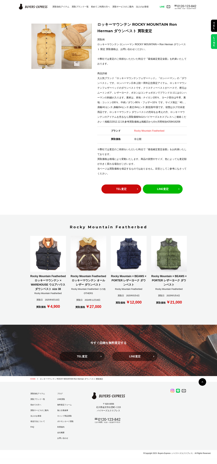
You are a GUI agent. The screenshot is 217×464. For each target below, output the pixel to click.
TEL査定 (121, 189)
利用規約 (60, 427)
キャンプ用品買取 (64, 416)
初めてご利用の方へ (100, 6)
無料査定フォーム (64, 405)
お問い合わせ (62, 438)
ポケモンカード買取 (65, 421)
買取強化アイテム (60, 6)
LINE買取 (61, 399)
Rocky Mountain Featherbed (149, 130)
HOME (33, 379)
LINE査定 (163, 189)
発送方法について (37, 421)
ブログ (60, 394)
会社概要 (60, 433)
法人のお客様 (142, 6)
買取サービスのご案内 (123, 6)
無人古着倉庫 (62, 410)
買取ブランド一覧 (80, 6)
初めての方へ (35, 405)
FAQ (32, 427)
